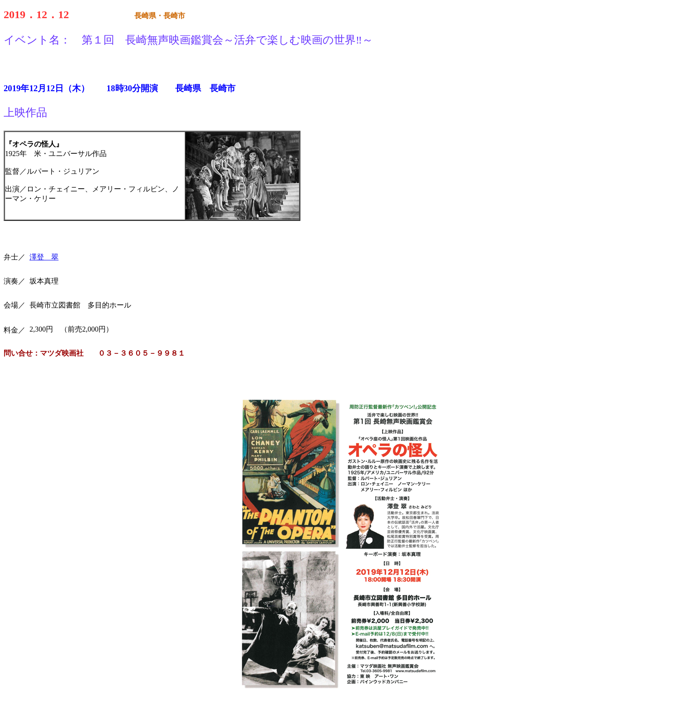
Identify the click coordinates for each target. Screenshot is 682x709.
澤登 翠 (44, 257)
